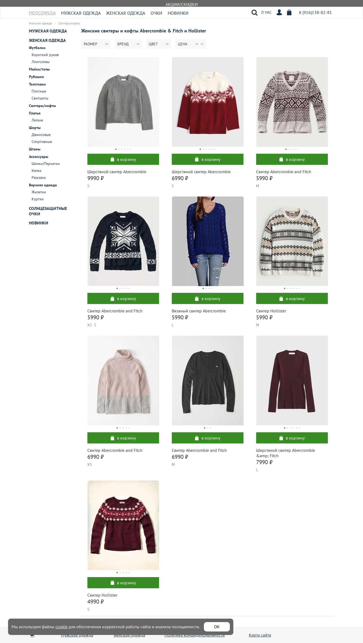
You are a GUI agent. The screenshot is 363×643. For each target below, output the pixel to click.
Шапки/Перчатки (46, 163)
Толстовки (37, 84)
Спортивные (42, 141)
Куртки (38, 199)
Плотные (39, 91)
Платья (34, 113)
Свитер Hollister (271, 310)
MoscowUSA (42, 11)
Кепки (37, 170)
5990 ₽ (264, 178)
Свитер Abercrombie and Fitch (283, 171)
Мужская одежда (81, 13)
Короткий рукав (45, 54)
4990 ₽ (95, 601)
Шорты (35, 127)
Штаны (34, 149)
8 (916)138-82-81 (315, 12)
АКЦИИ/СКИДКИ (182, 4)
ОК (217, 626)
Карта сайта (260, 635)
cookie (61, 626)
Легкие (37, 120)
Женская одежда (125, 13)
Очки (156, 13)
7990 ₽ (264, 462)
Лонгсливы (41, 61)
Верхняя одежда (43, 185)
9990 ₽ (95, 178)
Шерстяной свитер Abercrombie (116, 171)
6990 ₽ (180, 178)
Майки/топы (39, 69)
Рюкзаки (39, 177)
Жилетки (39, 192)
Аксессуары (38, 156)
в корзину (123, 159)
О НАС (266, 12)
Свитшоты (40, 98)
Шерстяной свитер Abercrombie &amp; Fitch (285, 453)
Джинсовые (41, 134)
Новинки (178, 13)
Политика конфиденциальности (194, 635)
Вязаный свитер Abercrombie (199, 310)
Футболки (37, 47)
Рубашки (36, 76)
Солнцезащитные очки (48, 211)
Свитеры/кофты (42, 105)
